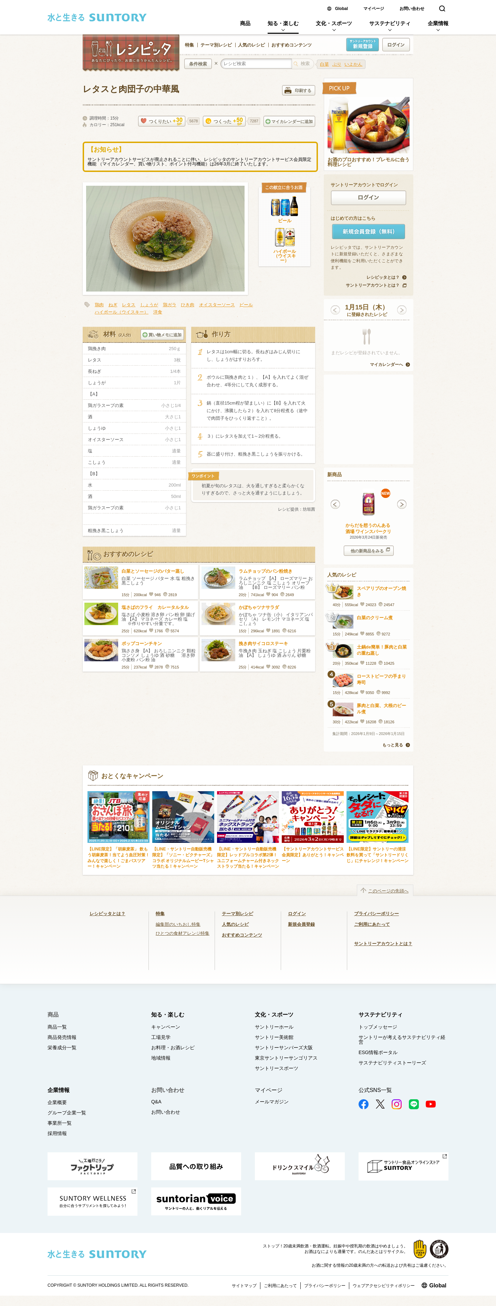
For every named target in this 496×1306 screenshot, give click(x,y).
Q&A (156, 1101)
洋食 (157, 312)
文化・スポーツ (334, 23)
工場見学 (160, 1037)
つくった (224, 122)
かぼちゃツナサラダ (259, 607)
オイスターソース (217, 304)
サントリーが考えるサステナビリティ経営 (402, 1039)
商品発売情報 (62, 1037)
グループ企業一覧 (67, 1112)
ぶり (336, 64)
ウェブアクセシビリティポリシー (384, 1285)
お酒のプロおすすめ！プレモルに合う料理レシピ (369, 162)
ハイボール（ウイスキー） (284, 256)
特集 (189, 45)
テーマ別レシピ (216, 45)
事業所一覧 (60, 1123)
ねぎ (112, 304)
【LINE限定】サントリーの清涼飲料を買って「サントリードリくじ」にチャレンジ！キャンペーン (378, 855)
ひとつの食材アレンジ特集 (182, 933)
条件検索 (198, 64)
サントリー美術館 (274, 1037)
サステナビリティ (390, 23)
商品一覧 (57, 1027)
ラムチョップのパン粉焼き (265, 571)
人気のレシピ (251, 45)
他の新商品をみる (370, 550)
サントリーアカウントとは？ (373, 285)
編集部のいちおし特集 (178, 924)
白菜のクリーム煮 (375, 617)
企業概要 (57, 1102)
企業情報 (438, 23)
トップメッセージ (378, 1027)
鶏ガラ (169, 304)
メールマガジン (272, 1101)
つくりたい (162, 122)
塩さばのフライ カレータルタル (155, 607)
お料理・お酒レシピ (173, 1047)
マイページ (373, 8)
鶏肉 (99, 304)
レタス (128, 304)
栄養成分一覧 (62, 1047)
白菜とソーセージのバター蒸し (153, 571)
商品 (245, 23)
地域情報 (160, 1058)
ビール (284, 220)
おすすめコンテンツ (291, 45)
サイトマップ (244, 1285)
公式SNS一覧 (375, 1090)
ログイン (297, 913)
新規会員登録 (301, 924)
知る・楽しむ (283, 23)
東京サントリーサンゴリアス (286, 1058)
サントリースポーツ (276, 1068)
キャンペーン (165, 1027)
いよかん (353, 64)
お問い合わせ (412, 8)
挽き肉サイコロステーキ (263, 643)
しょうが (149, 304)
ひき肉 (187, 304)
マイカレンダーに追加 (289, 121)
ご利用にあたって (372, 924)
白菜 (324, 64)
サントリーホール (274, 1027)
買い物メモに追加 (162, 334)
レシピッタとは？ (383, 277)
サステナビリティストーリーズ (392, 1062)
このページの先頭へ (388, 891)
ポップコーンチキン (142, 643)
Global (341, 8)
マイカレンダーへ (386, 364)
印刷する (298, 90)
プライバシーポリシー (376, 913)
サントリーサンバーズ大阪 (284, 1047)
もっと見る (392, 745)
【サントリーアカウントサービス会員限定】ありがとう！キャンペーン (313, 855)
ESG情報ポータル (378, 1052)
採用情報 (57, 1133)
